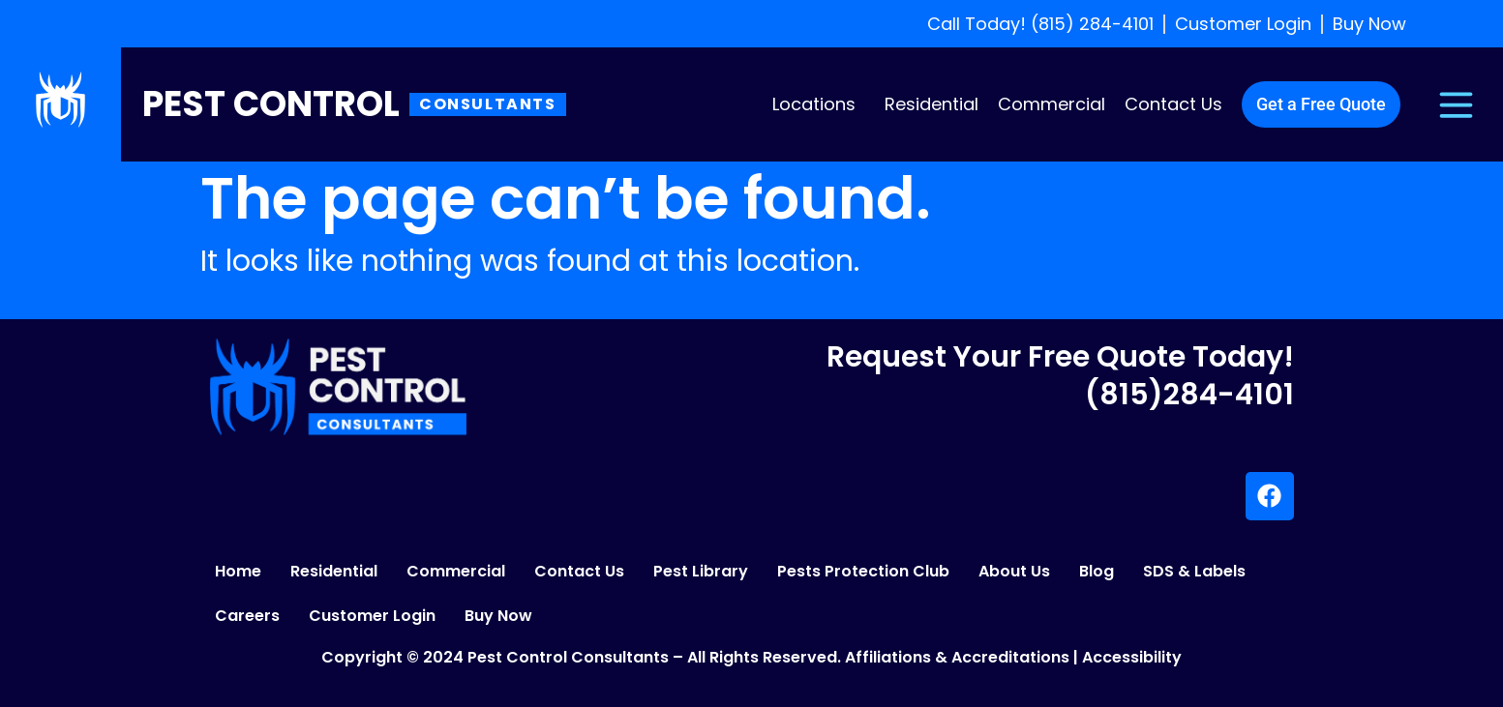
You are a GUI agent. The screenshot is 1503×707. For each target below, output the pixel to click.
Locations (814, 104)
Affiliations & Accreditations (957, 657)
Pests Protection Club (863, 571)
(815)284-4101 (1189, 394)
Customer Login (372, 615)
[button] (818, 104)
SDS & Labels (1194, 571)
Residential (931, 104)
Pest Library (700, 571)
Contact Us (1173, 104)
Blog (1096, 571)
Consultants (487, 104)
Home (238, 571)
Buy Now (498, 615)
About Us (1014, 571)
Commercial (1051, 104)
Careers (247, 615)
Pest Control (271, 104)
